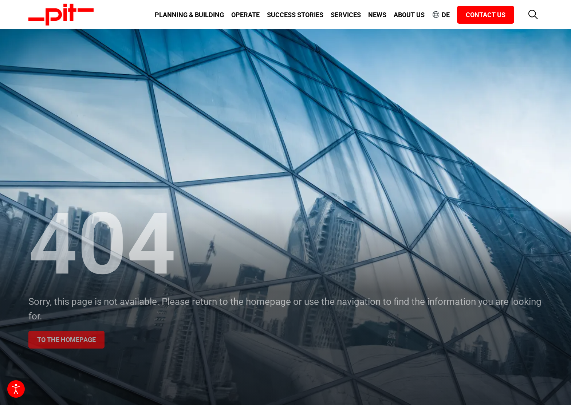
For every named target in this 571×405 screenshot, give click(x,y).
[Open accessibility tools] (16, 389)
